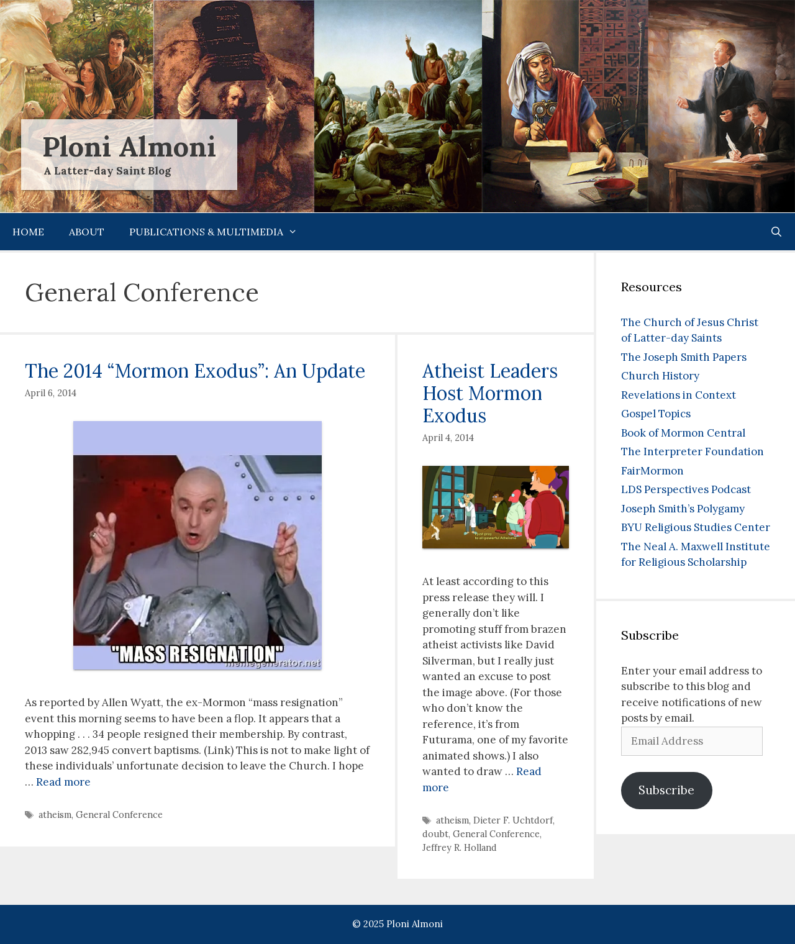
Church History (660, 376)
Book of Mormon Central (683, 433)
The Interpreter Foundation (692, 451)
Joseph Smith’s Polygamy (683, 508)
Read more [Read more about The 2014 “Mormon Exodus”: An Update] (63, 782)
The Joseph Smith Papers (684, 357)
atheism (55, 814)
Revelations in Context (678, 395)
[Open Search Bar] (776, 231)
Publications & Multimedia (219, 231)
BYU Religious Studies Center (695, 527)
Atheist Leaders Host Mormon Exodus (490, 393)
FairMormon (652, 471)
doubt (435, 834)
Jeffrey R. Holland (459, 847)
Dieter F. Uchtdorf (513, 820)
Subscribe (666, 790)
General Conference (119, 814)
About (86, 231)
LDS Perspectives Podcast (686, 489)
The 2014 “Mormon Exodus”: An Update (195, 371)
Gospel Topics (656, 413)
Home (28, 231)
